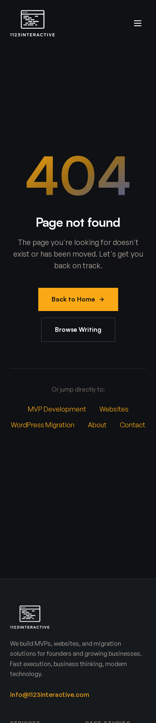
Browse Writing (78, 329)
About (97, 425)
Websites (114, 409)
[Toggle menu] (137, 23)
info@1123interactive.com (49, 694)
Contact (132, 425)
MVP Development (57, 409)
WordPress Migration (42, 425)
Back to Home (78, 299)
